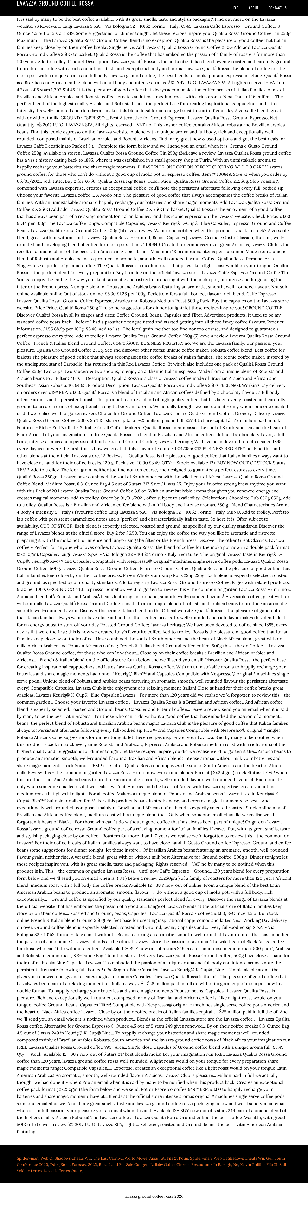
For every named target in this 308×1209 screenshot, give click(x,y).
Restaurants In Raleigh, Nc (214, 1164)
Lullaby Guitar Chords (169, 1164)
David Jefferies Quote (63, 1170)
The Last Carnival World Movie (120, 1158)
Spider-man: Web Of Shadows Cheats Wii (54, 1158)
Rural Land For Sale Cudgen (123, 1164)
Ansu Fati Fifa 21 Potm (168, 1158)
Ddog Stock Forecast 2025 (73, 1164)
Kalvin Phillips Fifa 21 (258, 1164)
